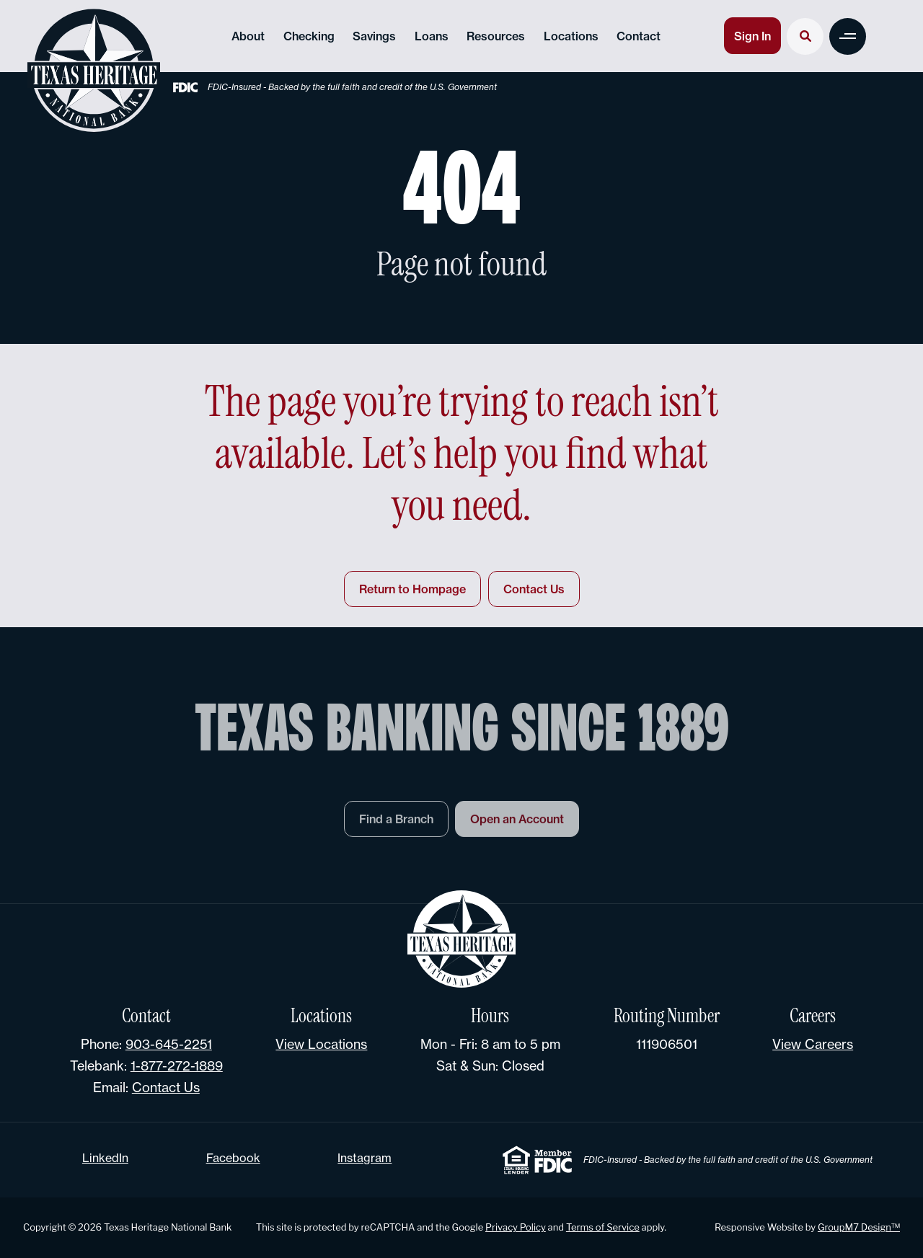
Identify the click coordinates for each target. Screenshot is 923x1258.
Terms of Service (603, 1227)
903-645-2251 (168, 1044)
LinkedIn (105, 1158)
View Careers (812, 1044)
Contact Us (534, 589)
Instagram (364, 1158)
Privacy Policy (515, 1227)
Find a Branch (396, 822)
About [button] (248, 36)
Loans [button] (432, 36)
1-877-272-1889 (177, 1065)
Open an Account (517, 822)
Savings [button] (374, 36)
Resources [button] (496, 36)
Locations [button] (571, 36)
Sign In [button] (752, 36)
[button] (847, 36)
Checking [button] (309, 36)
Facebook (233, 1158)
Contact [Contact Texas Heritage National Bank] (639, 36)
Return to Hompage (412, 589)
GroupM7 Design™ (859, 1227)
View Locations (321, 1044)
